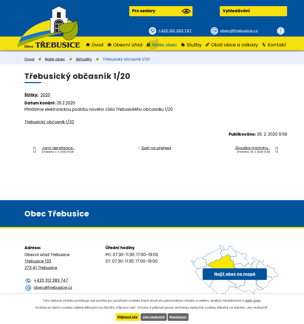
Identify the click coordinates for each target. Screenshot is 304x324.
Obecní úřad (127, 45)
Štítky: (31, 95)
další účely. (253, 300)
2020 (45, 95)
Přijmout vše (128, 317)
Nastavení (178, 317)
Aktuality (84, 59)
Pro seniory (161, 11)
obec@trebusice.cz (239, 30)
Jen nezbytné (153, 317)
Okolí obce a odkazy (234, 45)
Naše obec (164, 45)
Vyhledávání (236, 11)
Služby (194, 45)
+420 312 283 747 (175, 30)
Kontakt (277, 45)
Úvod (97, 45)
